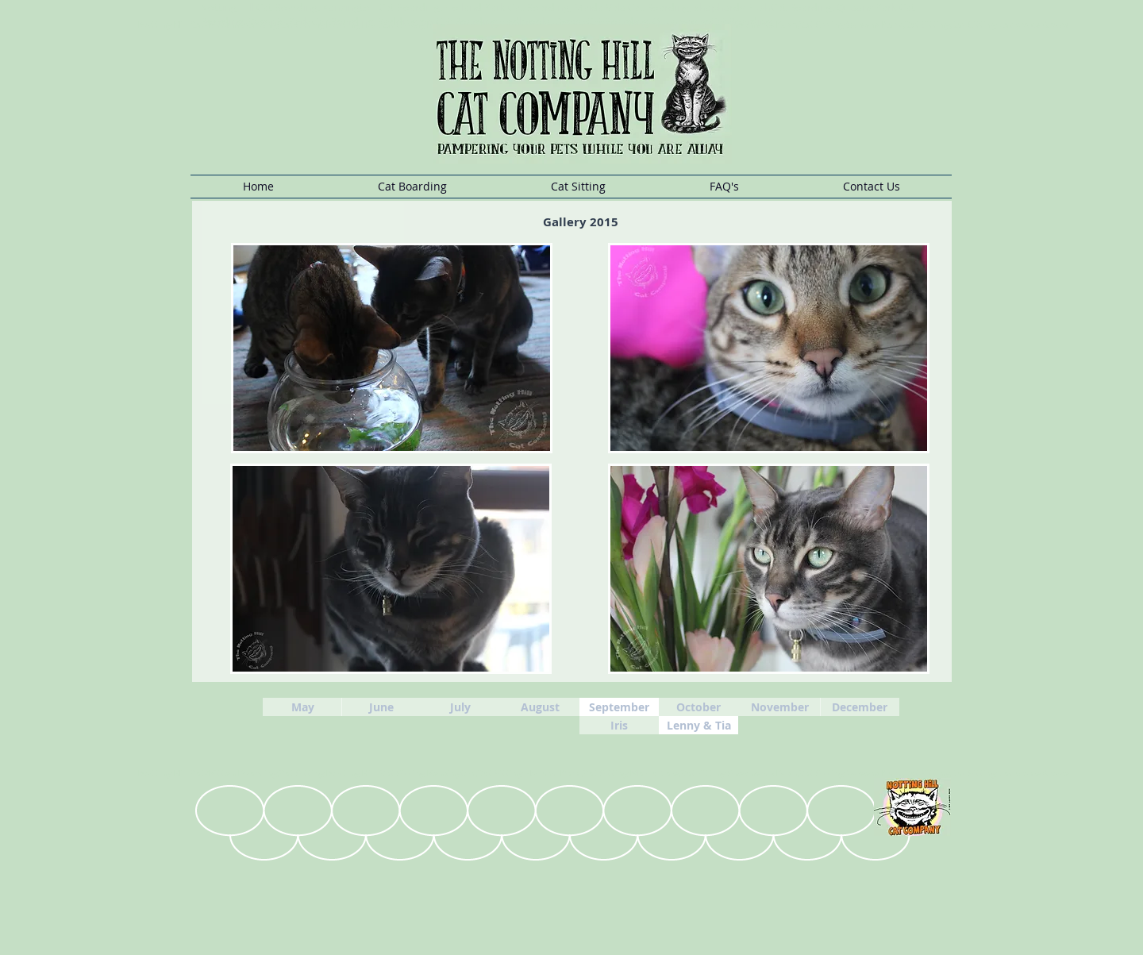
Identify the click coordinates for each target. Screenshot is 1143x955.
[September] (619, 707)
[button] (411, 186)
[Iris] (619, 725)
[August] (539, 707)
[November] (779, 707)
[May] (302, 707)
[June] (381, 707)
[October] (698, 707)
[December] (859, 707)
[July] (460, 707)
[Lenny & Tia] (698, 725)
